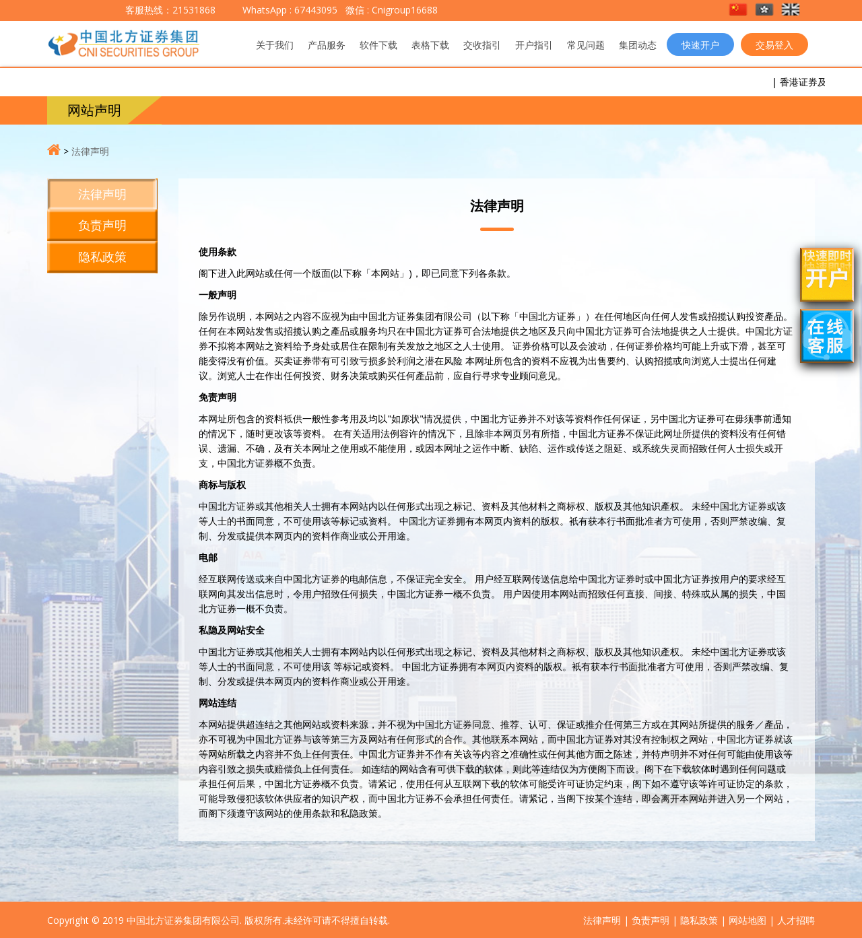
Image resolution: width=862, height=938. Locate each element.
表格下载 (430, 44)
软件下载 (378, 44)
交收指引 (482, 44)
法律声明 (90, 151)
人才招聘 (796, 920)
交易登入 (774, 44)
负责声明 (102, 225)
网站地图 (747, 920)
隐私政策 (102, 256)
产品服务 (326, 44)
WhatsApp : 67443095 (289, 9)
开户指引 (534, 44)
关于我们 (275, 44)
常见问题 (586, 44)
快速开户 (700, 44)
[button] (739, 10)
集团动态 (638, 44)
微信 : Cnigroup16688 (390, 9)
